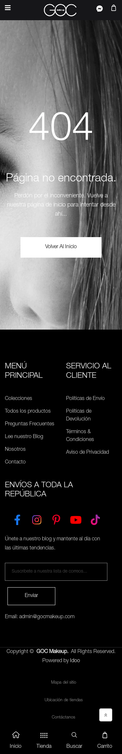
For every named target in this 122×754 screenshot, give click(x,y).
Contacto (15, 462)
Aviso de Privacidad (87, 452)
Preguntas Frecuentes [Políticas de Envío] (29, 424)
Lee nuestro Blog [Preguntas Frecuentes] (24, 437)
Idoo (75, 661)
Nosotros (15, 449)
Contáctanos (63, 718)
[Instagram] (36, 518)
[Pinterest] (56, 518)
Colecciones (18, 399)
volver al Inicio (61, 247)
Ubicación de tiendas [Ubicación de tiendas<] (64, 700)
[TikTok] (95, 518)
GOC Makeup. (52, 652)
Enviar (31, 596)
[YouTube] (75, 518)
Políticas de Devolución (78, 415)
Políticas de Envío (85, 399)
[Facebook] (17, 518)
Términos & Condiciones (80, 436)
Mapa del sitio (63, 683)
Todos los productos (28, 411)
